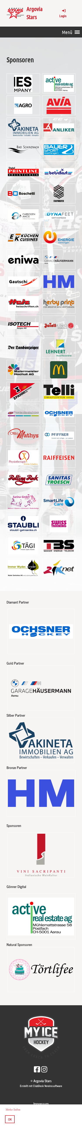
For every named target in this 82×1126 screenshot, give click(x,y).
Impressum (41, 1103)
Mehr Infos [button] (13, 1109)
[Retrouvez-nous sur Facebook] (37, 1069)
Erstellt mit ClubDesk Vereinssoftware (41, 1085)
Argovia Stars (34, 12)
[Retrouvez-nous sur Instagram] (44, 1069)
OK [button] (10, 1119)
